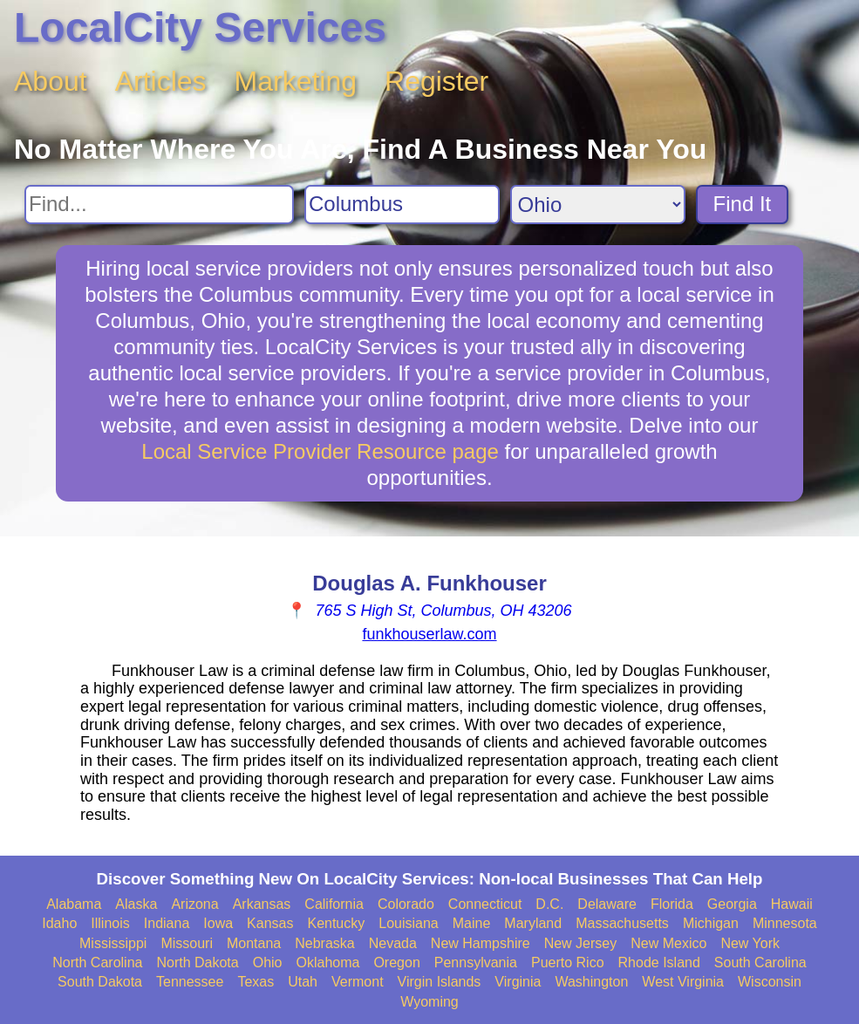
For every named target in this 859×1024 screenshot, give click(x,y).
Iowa (218, 923)
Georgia (732, 904)
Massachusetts (622, 923)
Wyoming (429, 1001)
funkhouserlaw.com (429, 634)
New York (750, 943)
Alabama (73, 904)
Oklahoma (328, 962)
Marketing (296, 81)
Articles (161, 81)
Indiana (167, 923)
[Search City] (402, 204)
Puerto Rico (567, 962)
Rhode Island (659, 962)
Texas (255, 981)
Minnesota (785, 923)
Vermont (357, 981)
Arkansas (262, 904)
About (50, 81)
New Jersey (580, 943)
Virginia (517, 981)
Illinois (110, 923)
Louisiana (408, 923)
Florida (672, 904)
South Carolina (760, 962)
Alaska (136, 904)
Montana (254, 943)
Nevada (393, 943)
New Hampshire (480, 943)
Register (436, 81)
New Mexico (668, 943)
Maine (472, 923)
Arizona (194, 904)
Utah (302, 981)
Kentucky (336, 923)
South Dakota (100, 981)
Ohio (268, 962)
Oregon (396, 962)
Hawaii (792, 904)
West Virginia (683, 981)
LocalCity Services (200, 27)
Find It (742, 203)
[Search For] (159, 204)
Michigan (711, 923)
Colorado (406, 904)
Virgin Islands (439, 981)
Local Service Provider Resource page (320, 451)
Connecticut (485, 904)
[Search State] (597, 204)
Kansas (270, 923)
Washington (591, 981)
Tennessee (189, 981)
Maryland (533, 923)
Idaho (59, 923)
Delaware (607, 904)
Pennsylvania (475, 962)
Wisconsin (769, 981)
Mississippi (113, 943)
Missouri (186, 943)
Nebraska (324, 943)
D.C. (549, 904)
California (334, 904)
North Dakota (197, 962)
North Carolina (97, 962)
